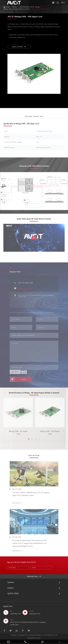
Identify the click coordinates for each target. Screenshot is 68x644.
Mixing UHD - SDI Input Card (40, 9)
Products (14, 7)
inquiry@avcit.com (34, 613)
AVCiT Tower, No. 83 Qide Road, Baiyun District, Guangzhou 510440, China (28, 623)
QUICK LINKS (13, 593)
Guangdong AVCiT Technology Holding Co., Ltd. (32, 635)
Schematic (36, 116)
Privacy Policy (36, 638)
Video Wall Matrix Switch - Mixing (29, 7)
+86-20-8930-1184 (15, 613)
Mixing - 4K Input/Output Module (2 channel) (16, 9)
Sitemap (29, 638)
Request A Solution (19, 47)
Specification (28, 116)
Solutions (10, 582)
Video (41, 116)
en (62, 3)
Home (8, 7)
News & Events (34, 455)
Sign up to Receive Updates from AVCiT (21, 562)
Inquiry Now (7, 606)
